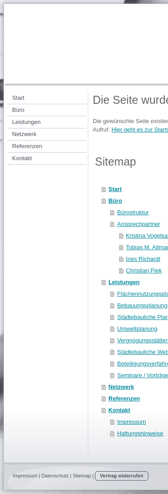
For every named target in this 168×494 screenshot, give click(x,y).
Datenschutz (55, 475)
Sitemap (82, 475)
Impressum (25, 475)
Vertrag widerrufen (121, 475)
